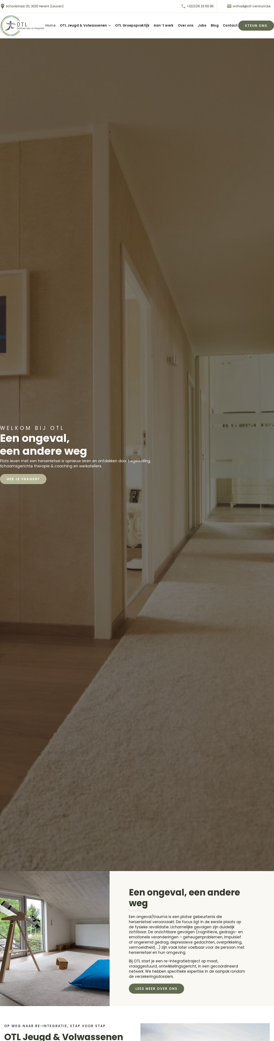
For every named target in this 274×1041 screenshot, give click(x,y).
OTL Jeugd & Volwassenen (83, 25)
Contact (230, 25)
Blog (215, 25)
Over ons (186, 25)
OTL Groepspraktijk (132, 25)
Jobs (202, 25)
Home (50, 25)
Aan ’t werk (164, 25)
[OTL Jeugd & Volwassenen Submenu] (109, 25)
